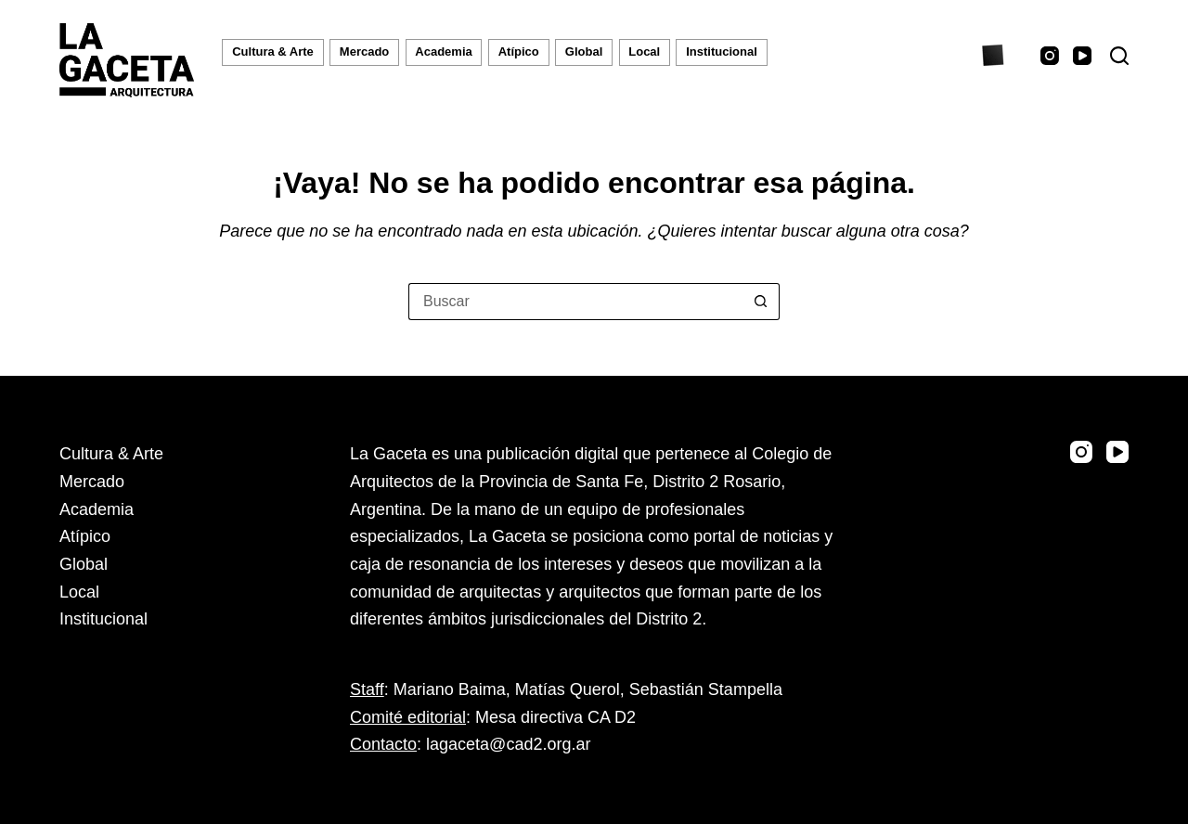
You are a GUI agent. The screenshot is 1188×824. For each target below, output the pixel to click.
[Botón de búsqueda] (761, 301)
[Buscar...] (575, 301)
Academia (443, 51)
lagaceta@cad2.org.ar (508, 744)
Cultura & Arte (273, 51)
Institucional (721, 51)
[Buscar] (1119, 55)
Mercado (364, 51)
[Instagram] (1049, 55)
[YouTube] (1082, 55)
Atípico (518, 51)
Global (583, 51)
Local (644, 51)
